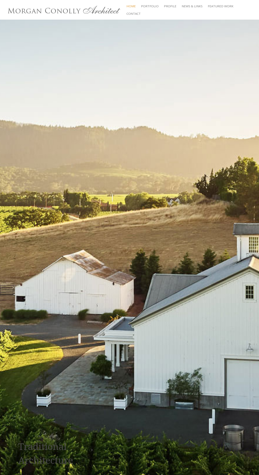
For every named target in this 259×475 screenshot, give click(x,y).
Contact (133, 14)
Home (131, 6)
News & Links (192, 6)
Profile (170, 6)
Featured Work (221, 6)
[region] (129, 237)
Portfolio (150, 6)
